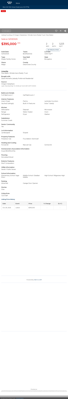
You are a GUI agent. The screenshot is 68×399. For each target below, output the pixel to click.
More (18, 3)
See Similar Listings (53, 49)
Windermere (19, 398)
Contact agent (6, 30)
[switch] (56, 31)
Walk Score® (38, 279)
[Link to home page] (9, 2)
